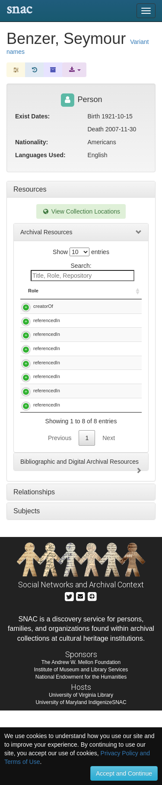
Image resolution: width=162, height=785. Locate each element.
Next (108, 512)
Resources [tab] (29, 189)
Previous (59, 512)
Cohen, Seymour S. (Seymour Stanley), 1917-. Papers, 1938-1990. (101, 340)
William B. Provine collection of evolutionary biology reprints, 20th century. (101, 472)
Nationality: (31, 142)
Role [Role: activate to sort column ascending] (33, 290)
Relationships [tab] (34, 566)
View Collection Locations (81, 211)
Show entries (81, 252)
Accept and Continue (124, 773)
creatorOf (43, 306)
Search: (82, 271)
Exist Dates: (32, 116)
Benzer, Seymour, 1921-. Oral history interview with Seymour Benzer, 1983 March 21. (101, 313)
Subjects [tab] (26, 585)
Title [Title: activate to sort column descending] (77, 290)
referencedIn (46, 333)
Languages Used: (40, 155)
